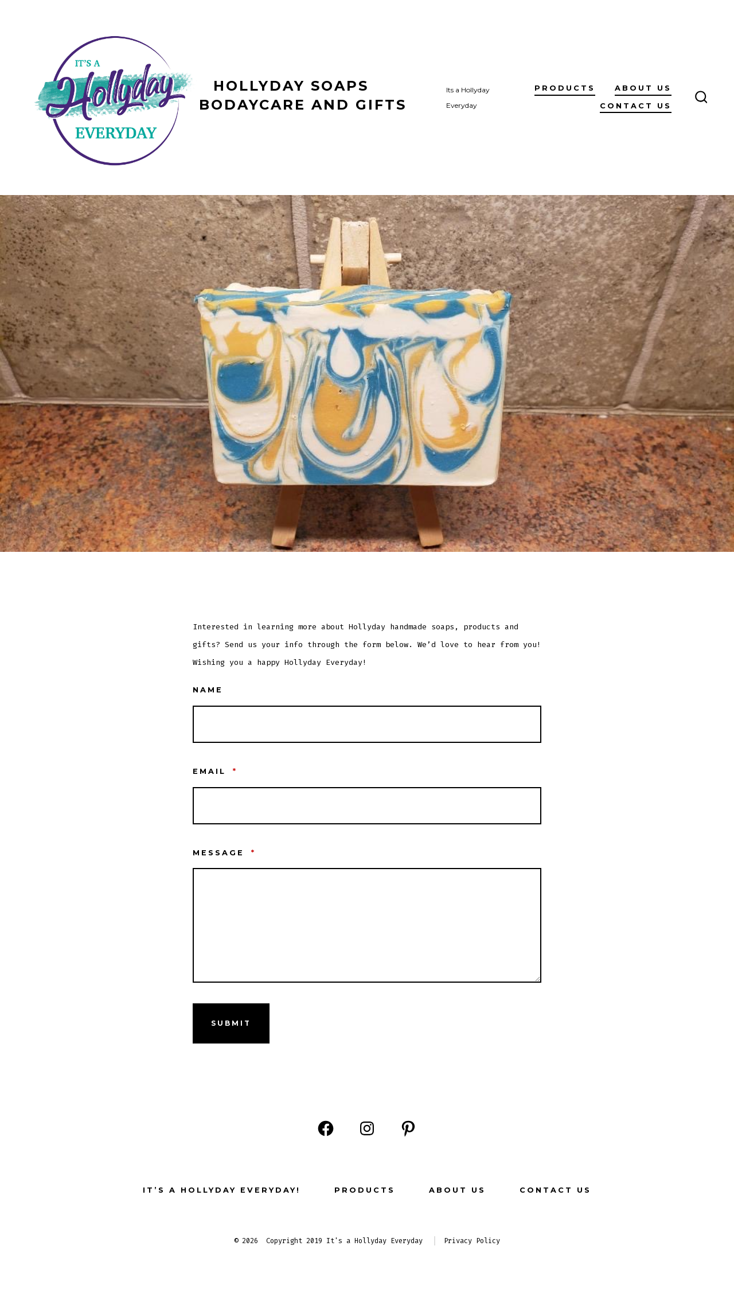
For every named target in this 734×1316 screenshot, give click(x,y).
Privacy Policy (472, 1240)
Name (208, 690)
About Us (643, 88)
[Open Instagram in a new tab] (367, 1128)
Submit (231, 1023)
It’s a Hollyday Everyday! (221, 1190)
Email (215, 771)
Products (564, 88)
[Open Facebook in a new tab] (325, 1128)
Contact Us (635, 106)
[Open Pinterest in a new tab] (408, 1128)
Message (224, 852)
